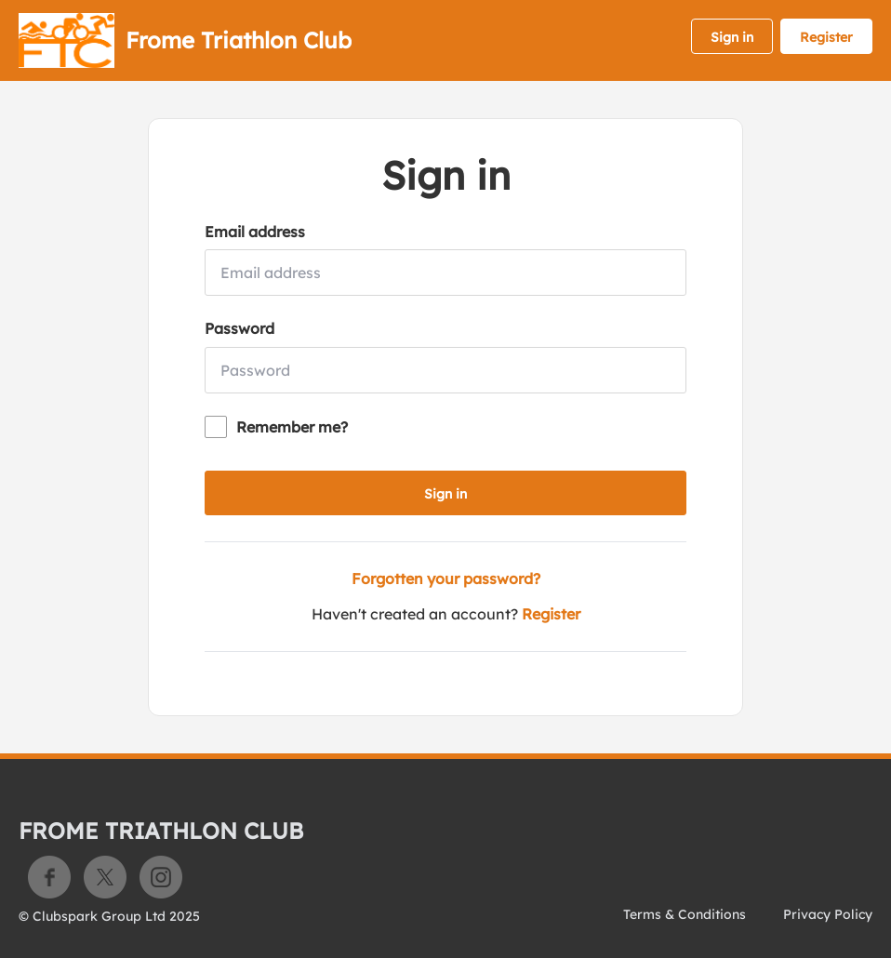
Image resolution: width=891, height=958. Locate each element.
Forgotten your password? (446, 578)
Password (239, 328)
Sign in (732, 37)
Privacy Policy (827, 914)
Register (826, 37)
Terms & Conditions (684, 914)
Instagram (161, 877)
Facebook (49, 877)
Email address (255, 231)
